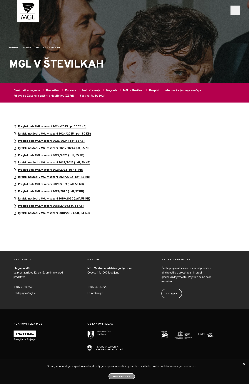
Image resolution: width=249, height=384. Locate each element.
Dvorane (70, 90)
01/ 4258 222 (98, 287)
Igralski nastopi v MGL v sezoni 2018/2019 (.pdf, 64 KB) (54, 213)
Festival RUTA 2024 (93, 96)
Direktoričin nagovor (27, 90)
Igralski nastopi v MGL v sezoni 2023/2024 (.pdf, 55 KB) (54, 148)
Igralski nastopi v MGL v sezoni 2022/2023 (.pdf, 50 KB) (54, 163)
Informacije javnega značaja (183, 90)
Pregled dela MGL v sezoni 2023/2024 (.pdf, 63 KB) (51, 141)
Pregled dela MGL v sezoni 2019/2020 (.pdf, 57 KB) (51, 191)
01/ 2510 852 (24, 287)
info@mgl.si (97, 293)
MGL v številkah (133, 90)
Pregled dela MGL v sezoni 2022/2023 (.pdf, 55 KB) (51, 155)
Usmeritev (52, 90)
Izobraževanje (91, 90)
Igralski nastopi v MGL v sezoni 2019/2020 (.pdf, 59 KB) (54, 199)
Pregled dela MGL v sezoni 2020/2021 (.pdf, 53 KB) (51, 184)
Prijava (172, 293)
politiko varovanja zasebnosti (177, 366)
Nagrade (111, 90)
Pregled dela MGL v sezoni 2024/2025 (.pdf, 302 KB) (52, 126)
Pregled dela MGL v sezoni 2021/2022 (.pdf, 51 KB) (50, 170)
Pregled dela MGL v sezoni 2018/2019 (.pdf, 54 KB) (51, 206)
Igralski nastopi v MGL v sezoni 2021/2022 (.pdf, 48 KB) (54, 177)
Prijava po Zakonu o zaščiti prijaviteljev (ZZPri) (44, 96)
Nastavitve (121, 376)
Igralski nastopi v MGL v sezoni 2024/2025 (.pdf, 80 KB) (54, 134)
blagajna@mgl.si (26, 293)
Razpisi (154, 90)
